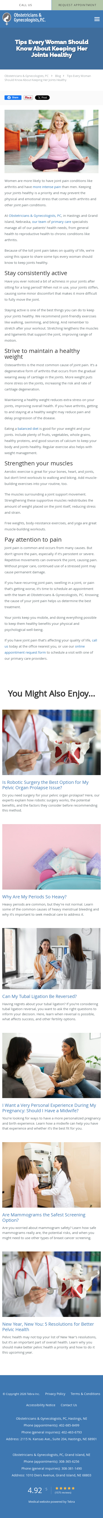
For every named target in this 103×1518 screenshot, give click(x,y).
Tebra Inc (33, 1394)
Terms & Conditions (85, 1394)
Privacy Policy (55, 1394)
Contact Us (69, 1405)
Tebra (71, 1502)
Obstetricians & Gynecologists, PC (27, 76)
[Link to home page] (31, 19)
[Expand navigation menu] (97, 19)
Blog (58, 76)
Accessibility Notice (40, 1405)
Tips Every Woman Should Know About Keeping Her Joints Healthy (48, 78)
